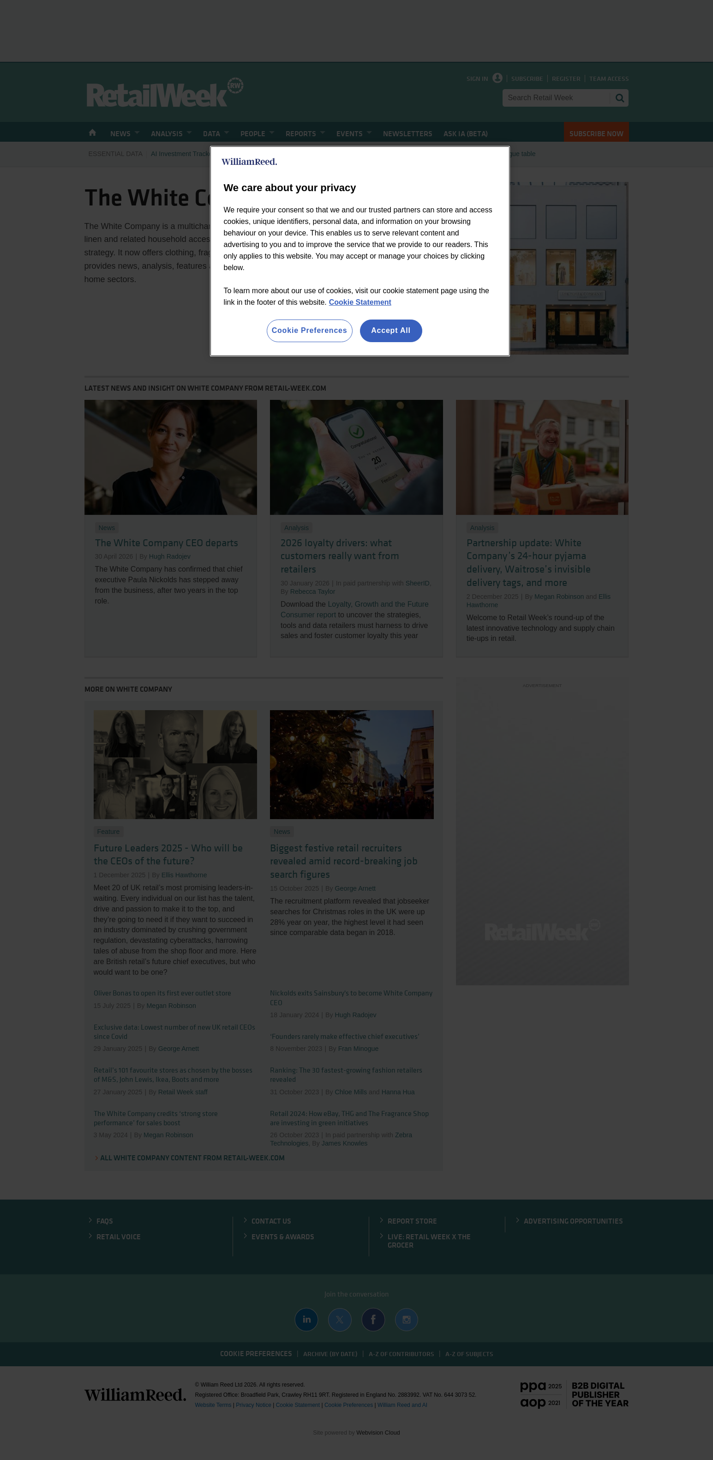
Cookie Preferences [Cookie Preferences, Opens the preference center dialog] (310, 330)
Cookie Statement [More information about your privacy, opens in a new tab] (360, 302)
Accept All (391, 330)
